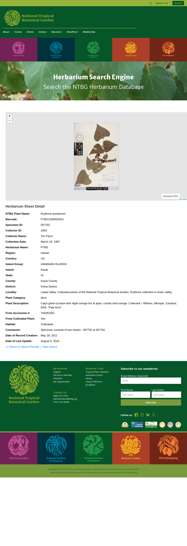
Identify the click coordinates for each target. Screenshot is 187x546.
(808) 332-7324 (60, 395)
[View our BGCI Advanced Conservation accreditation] (178, 425)
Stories (18, 32)
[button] (9, 116)
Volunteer (58, 378)
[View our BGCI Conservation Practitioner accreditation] (170, 425)
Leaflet (183, 199)
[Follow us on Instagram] (142, 415)
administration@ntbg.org (65, 398)
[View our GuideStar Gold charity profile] (125, 425)
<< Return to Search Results (22, 346)
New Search (50, 346)
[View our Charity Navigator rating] (137, 425)
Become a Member (62, 375)
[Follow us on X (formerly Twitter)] (153, 415)
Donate (178, 3)
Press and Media (61, 402)
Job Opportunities (61, 381)
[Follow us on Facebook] (136, 415)
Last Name (158, 390)
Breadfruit (72, 32)
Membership (89, 32)
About (6, 32)
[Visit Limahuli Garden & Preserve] (93, 49)
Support (57, 371)
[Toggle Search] (150, 3)
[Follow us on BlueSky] (148, 415)
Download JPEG (170, 196)
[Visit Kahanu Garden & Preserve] (56, 49)
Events (30, 32)
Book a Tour (162, 3)
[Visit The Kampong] (168, 49)
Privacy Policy (114, 469)
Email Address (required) (134, 376)
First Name (127, 390)
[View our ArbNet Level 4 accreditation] (151, 425)
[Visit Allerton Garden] (18, 49)
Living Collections (94, 381)
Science (42, 32)
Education (56, 32)
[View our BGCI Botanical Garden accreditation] (162, 425)
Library (89, 378)
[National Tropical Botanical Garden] (93, 18)
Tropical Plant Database (97, 371)
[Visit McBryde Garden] (131, 49)
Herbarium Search (94, 375)
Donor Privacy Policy (130, 469)
